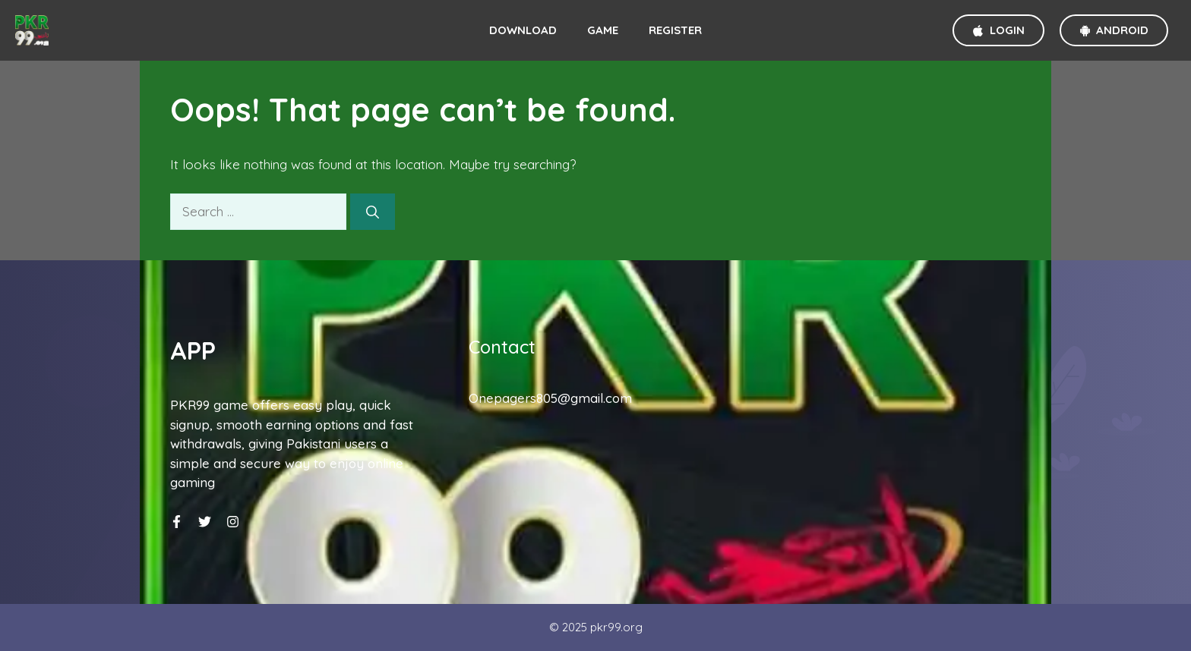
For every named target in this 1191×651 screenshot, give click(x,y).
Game (602, 30)
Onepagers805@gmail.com (550, 398)
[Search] (372, 211)
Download (523, 30)
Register (675, 30)
